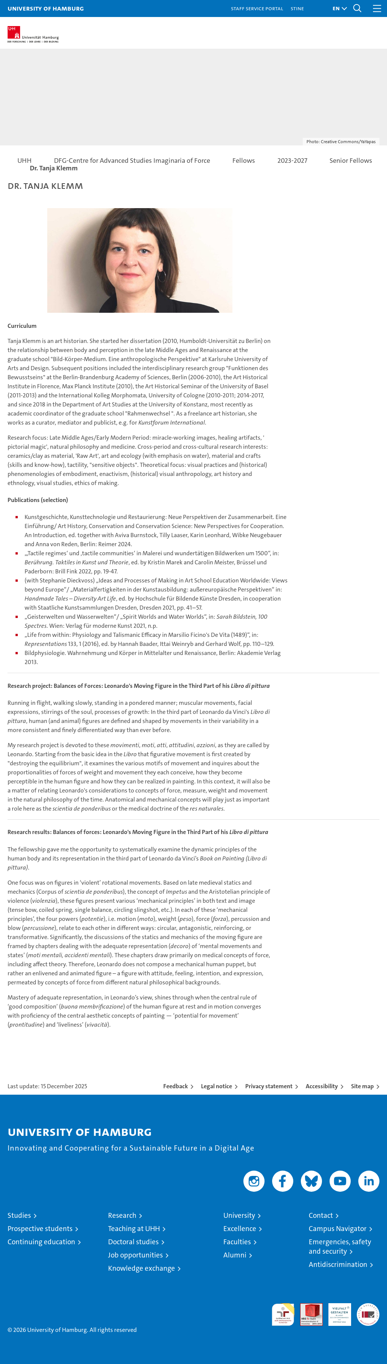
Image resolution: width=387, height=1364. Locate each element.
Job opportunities (135, 1255)
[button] (337, 8)
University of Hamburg (46, 8)
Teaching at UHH (134, 1228)
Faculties (237, 1242)
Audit (307, 1307)
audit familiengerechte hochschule (283, 1314)
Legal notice (216, 1086)
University (239, 1215)
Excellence (239, 1228)
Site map (362, 1086)
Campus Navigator (338, 1228)
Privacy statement (269, 1086)
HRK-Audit (335, 1311)
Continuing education (41, 1242)
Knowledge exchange (141, 1268)
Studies (19, 1215)
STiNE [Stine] (297, 8)
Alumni (234, 1255)
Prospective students (40, 1228)
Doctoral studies (133, 1242)
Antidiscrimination (338, 1264)
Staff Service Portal (257, 8)
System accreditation (368, 1311)
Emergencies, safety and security (340, 1246)
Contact (321, 1215)
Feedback (175, 1086)
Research (122, 1215)
